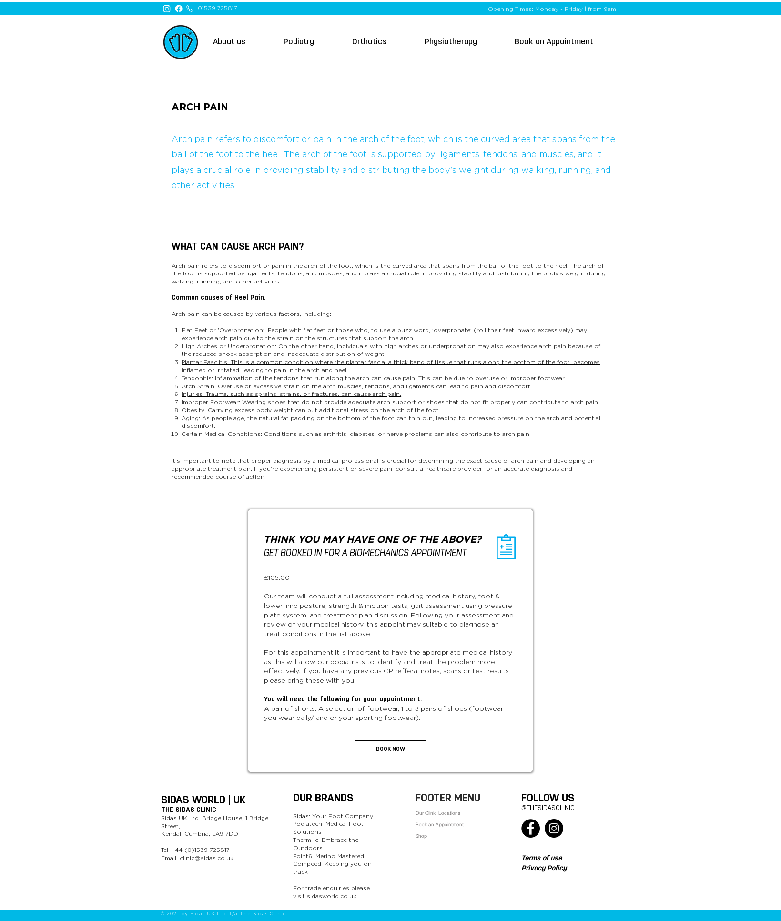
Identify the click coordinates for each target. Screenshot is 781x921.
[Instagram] (167, 8)
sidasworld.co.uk (331, 896)
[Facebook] (178, 8)
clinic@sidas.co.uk (206, 858)
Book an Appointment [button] (440, 824)
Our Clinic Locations (438, 813)
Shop (421, 836)
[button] (565, 42)
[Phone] (189, 8)
